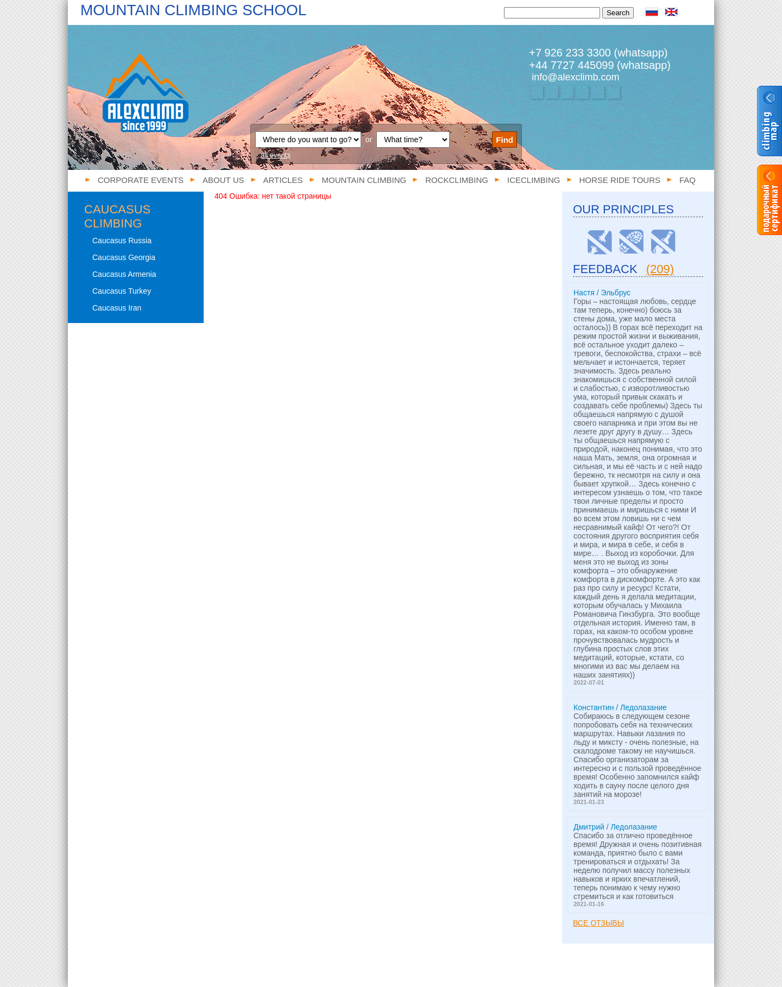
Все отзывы (598, 923)
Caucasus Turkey (121, 291)
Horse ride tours (619, 180)
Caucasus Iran (116, 307)
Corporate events (141, 180)
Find (504, 139)
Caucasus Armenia (124, 274)
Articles (283, 180)
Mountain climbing (364, 180)
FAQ (687, 180)
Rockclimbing (456, 180)
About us (223, 180)
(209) (660, 269)
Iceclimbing (533, 180)
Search (618, 13)
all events (276, 155)
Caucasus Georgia (123, 257)
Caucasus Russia (122, 240)
